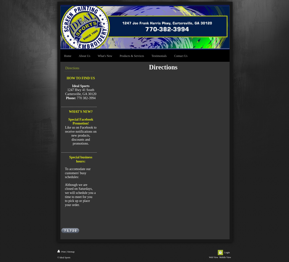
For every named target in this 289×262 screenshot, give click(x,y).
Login (227, 252)
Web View (213, 257)
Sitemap (71, 251)
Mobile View (225, 257)
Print (61, 251)
